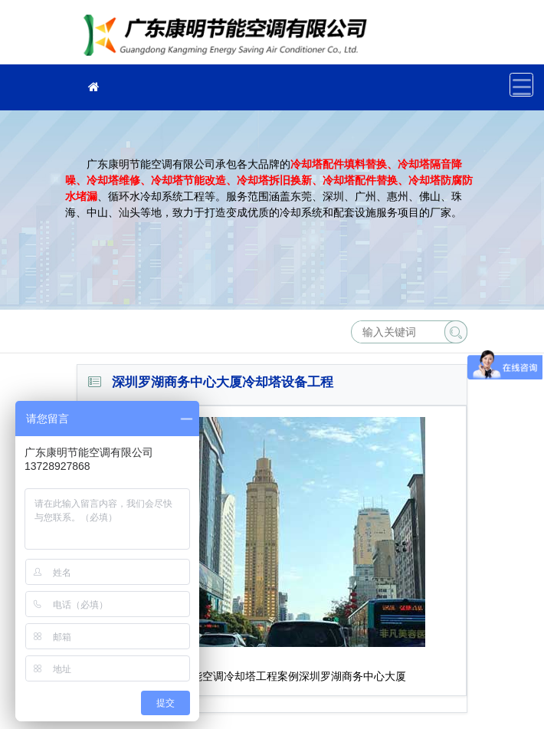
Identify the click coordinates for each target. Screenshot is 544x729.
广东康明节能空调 (230, 37)
